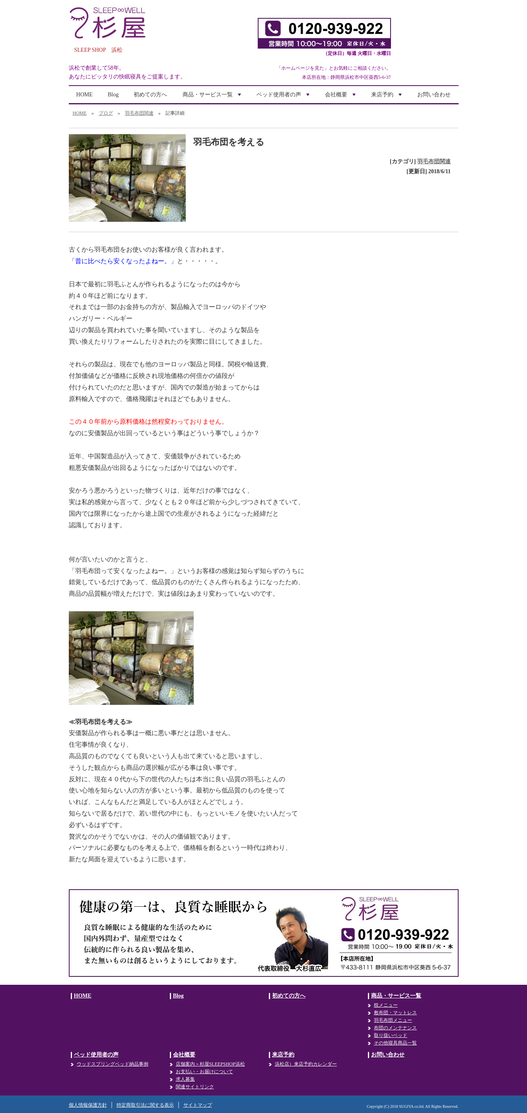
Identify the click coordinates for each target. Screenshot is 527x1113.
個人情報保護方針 (88, 1105)
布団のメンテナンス (395, 1028)
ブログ (106, 113)
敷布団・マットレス (395, 1012)
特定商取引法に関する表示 (145, 1105)
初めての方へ (150, 95)
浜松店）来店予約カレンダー (306, 1064)
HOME (84, 95)
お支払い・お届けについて (204, 1071)
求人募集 (185, 1079)
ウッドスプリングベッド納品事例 (112, 1064)
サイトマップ (197, 1105)
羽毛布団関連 (139, 113)
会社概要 (341, 97)
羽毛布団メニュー (393, 1020)
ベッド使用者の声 (284, 97)
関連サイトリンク (195, 1087)
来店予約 (387, 97)
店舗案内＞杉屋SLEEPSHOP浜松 (210, 1064)
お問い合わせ (434, 95)
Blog (113, 95)
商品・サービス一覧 (213, 97)
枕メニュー (386, 1005)
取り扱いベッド (390, 1035)
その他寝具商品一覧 (395, 1043)
